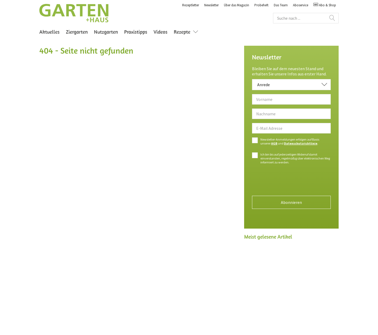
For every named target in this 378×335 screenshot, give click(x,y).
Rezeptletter (190, 5)
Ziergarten (77, 32)
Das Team (281, 5)
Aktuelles (49, 32)
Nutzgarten (106, 32)
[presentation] (291, 182)
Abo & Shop (324, 5)
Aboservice (300, 5)
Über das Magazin (236, 5)
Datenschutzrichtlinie (300, 143)
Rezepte (187, 32)
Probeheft (261, 5)
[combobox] (291, 84)
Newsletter (211, 5)
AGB (274, 143)
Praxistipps (135, 32)
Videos (160, 32)
